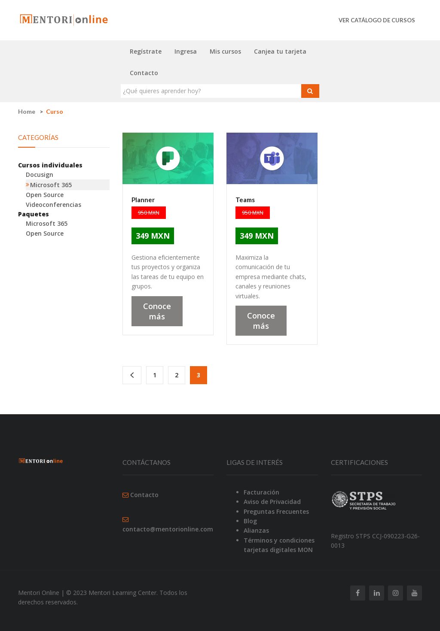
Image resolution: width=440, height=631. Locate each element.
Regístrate (146, 51)
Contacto (144, 73)
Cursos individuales (50, 165)
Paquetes (33, 214)
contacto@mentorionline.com (167, 529)
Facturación (261, 492)
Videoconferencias (53, 204)
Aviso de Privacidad (272, 502)
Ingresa (185, 51)
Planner (143, 199)
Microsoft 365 (51, 185)
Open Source (45, 195)
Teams (245, 199)
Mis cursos (225, 51)
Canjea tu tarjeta (280, 51)
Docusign (39, 174)
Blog (250, 521)
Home (26, 111)
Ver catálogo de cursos (377, 20)
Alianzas (256, 530)
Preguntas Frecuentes (276, 511)
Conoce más (157, 311)
